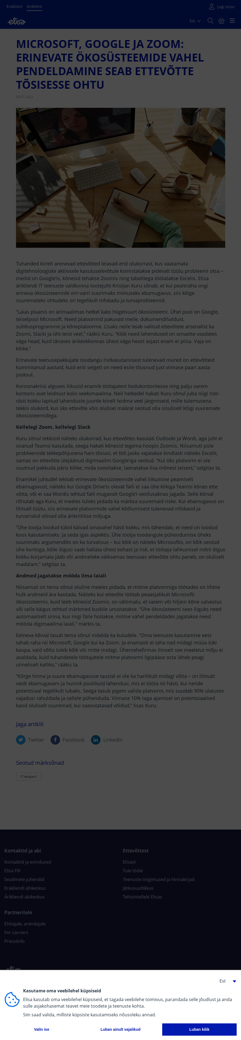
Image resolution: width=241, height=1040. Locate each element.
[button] (226, 980)
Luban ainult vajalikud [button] (120, 1029)
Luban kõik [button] (199, 1029)
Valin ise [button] (41, 1029)
